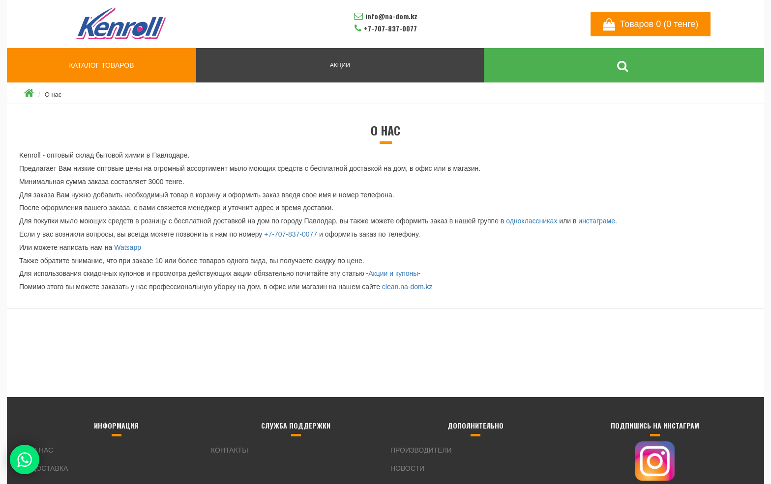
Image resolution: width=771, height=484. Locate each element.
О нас (53, 94)
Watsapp (127, 247)
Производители (421, 450)
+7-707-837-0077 (290, 234)
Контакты (229, 450)
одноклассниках (531, 221)
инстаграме (596, 221)
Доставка (49, 468)
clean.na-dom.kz (407, 287)
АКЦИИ (340, 65)
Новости (407, 468)
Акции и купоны (393, 273)
